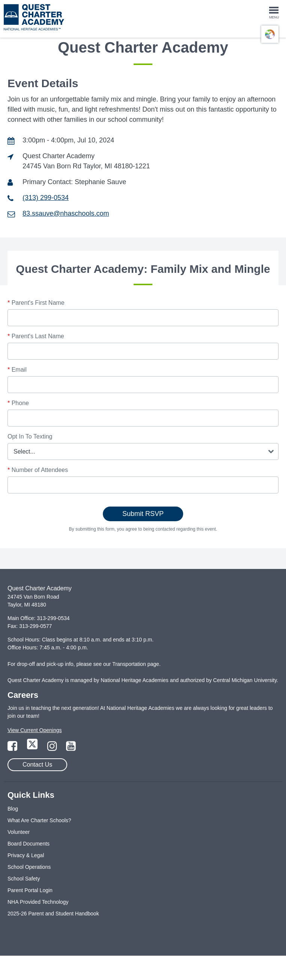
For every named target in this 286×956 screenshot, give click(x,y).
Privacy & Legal (26, 855)
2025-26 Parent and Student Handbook (53, 914)
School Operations (29, 867)
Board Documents (29, 844)
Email (17, 369)
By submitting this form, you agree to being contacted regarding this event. (143, 529)
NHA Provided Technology (38, 902)
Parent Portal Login (30, 890)
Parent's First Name (36, 303)
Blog (13, 809)
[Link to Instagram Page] (53, 748)
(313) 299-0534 (46, 197)
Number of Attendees (38, 470)
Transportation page (135, 664)
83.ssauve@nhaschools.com (66, 213)
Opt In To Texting (30, 436)
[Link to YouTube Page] (71, 748)
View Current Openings (35, 730)
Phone (18, 403)
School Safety (24, 879)
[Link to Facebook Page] (13, 748)
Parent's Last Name (36, 336)
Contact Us (37, 764)
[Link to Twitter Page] (33, 748)
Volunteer (19, 832)
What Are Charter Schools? (39, 820)
